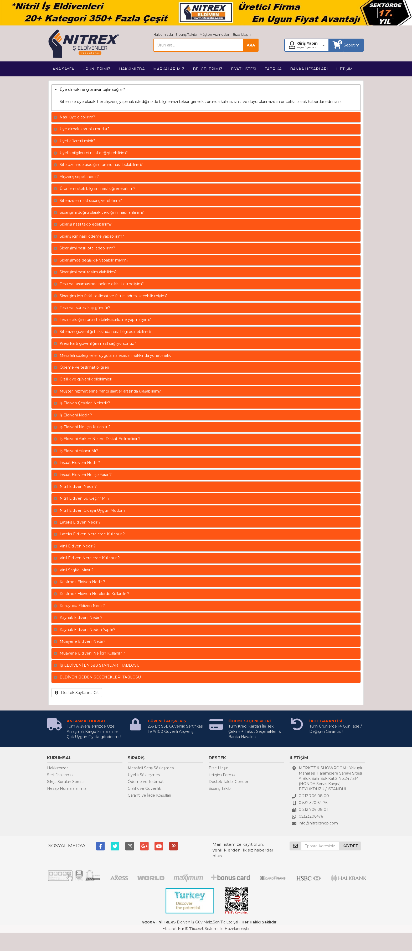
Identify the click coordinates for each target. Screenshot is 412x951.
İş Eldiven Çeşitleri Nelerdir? (85, 403)
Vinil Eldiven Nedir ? (78, 546)
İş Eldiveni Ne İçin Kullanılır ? (85, 427)
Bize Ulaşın (242, 34)
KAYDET (350, 846)
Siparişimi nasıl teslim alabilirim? (88, 272)
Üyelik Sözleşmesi (144, 774)
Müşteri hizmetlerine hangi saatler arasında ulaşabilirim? (110, 391)
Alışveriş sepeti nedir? (79, 176)
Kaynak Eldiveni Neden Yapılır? (87, 629)
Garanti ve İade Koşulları (149, 795)
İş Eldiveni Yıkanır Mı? (79, 450)
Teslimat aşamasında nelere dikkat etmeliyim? (102, 283)
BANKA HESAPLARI (309, 69)
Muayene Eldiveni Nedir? (82, 641)
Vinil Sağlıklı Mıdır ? (77, 570)
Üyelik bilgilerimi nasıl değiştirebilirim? (94, 152)
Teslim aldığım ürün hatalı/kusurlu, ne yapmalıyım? (105, 319)
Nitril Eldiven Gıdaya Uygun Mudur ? (93, 510)
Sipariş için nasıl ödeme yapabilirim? (92, 236)
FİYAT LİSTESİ (243, 69)
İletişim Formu (222, 774)
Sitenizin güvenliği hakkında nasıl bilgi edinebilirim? (106, 331)
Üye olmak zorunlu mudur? (85, 129)
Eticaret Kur (173, 928)
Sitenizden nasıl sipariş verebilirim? (91, 200)
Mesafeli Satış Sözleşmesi (151, 768)
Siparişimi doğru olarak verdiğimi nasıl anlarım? (102, 212)
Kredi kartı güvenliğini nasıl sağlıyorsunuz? (98, 343)
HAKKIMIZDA (132, 69)
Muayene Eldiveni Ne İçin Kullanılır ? (92, 653)
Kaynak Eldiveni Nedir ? (81, 617)
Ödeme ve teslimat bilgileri (84, 367)
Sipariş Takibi (186, 34)
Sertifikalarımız (60, 774)
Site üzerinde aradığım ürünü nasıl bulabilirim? (101, 164)
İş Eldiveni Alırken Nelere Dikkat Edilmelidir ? (100, 438)
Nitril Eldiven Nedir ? (78, 486)
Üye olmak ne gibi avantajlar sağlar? (92, 89)
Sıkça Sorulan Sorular (66, 781)
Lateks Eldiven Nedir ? (80, 522)
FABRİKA (273, 69)
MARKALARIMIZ (168, 69)
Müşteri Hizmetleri (215, 34)
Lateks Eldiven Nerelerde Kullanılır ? (92, 534)
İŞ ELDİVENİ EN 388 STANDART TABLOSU (100, 665)
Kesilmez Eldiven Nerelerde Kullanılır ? (94, 593)
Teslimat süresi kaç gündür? (85, 307)
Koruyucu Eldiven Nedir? (82, 605)
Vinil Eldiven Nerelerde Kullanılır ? (90, 558)
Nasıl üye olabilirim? (77, 117)
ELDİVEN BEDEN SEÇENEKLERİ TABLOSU (100, 677)
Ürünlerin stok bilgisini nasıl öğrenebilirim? (97, 188)
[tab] (206, 89)
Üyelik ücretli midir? (77, 141)
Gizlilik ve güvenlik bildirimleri (86, 379)
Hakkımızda (163, 34)
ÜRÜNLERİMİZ (97, 69)
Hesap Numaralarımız (66, 788)
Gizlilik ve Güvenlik (144, 788)
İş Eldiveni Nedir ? (76, 415)
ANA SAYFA (63, 69)
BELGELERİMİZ (208, 69)
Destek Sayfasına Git (77, 692)
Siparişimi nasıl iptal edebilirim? (87, 248)
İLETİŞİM (344, 69)
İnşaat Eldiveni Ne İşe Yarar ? (86, 474)
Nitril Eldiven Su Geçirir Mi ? (85, 498)
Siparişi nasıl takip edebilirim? (86, 224)
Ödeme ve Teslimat (146, 781)
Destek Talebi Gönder (228, 781)
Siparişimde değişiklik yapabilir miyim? (94, 260)
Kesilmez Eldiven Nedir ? (82, 581)
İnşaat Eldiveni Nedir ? (80, 462)
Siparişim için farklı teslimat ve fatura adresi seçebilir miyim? (114, 296)
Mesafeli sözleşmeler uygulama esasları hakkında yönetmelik (115, 355)
